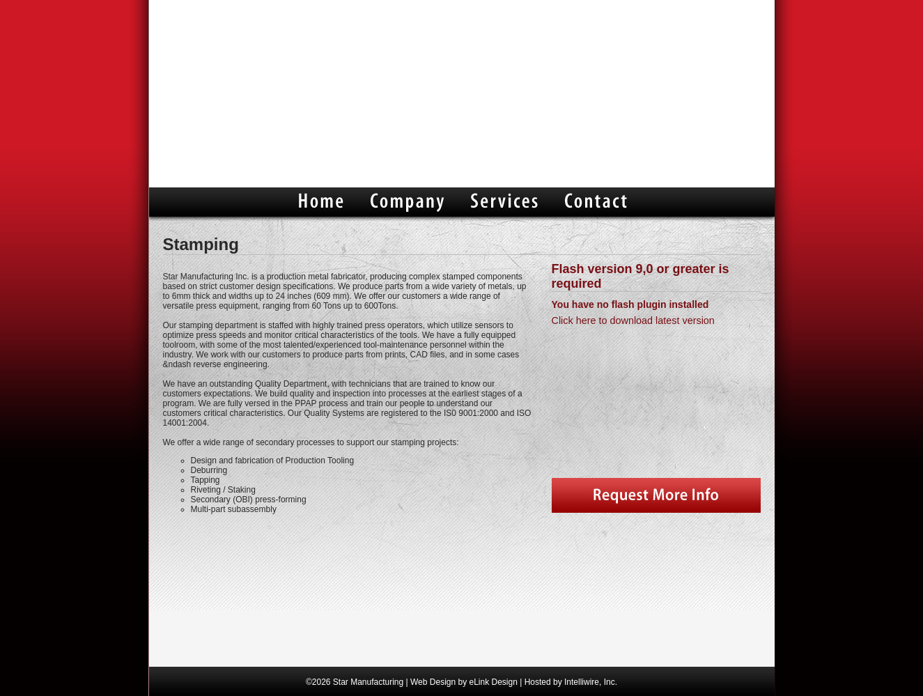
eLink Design (493, 682)
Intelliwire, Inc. (590, 682)
